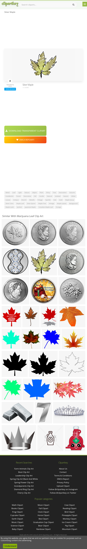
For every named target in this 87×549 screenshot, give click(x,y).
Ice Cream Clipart (69, 522)
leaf (13, 193)
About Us (63, 468)
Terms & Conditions (63, 475)
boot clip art (24, 472)
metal (7, 193)
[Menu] (84, 4)
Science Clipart (17, 525)
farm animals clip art (24, 468)
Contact (63, 472)
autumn (72, 193)
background (73, 203)
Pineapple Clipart (69, 515)
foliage (40, 200)
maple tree (42, 203)
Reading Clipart (69, 508)
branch (24, 200)
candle (41, 196)
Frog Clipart (17, 512)
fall (35, 196)
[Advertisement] (43, 31)
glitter (73, 196)
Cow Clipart (69, 505)
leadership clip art (23, 475)
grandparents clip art (24, 486)
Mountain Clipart (69, 529)
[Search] (73, 4)
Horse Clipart (43, 515)
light (20, 193)
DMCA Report (63, 479)
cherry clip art (23, 493)
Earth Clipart (17, 518)
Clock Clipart (43, 512)
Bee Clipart (43, 518)
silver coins (9, 203)
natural (49, 196)
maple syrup (69, 200)
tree (54, 193)
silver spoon (31, 203)
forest (18, 196)
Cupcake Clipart (17, 515)
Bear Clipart (43, 525)
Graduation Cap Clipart (43, 522)
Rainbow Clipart (43, 529)
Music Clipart (17, 522)
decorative (27, 196)
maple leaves (61, 203)
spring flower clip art (24, 482)
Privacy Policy (63, 482)
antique (16, 200)
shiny (48, 193)
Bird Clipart (70, 512)
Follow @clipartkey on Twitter (63, 493)
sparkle (48, 200)
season (65, 196)
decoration (62, 193)
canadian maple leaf (46, 207)
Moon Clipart (43, 505)
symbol (19, 207)
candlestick (9, 196)
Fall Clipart (43, 508)
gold (60, 200)
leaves (8, 200)
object (34, 193)
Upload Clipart (63, 486)
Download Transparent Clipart (25, 130)
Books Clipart (17, 508)
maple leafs (10, 207)
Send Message (10, 89)
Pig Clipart (69, 525)
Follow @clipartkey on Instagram (63, 489)
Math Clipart (17, 505)
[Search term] (48, 5)
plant (41, 193)
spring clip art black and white (24, 479)
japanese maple (30, 207)
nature (27, 193)
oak (54, 200)
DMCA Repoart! (25, 139)
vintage (51, 203)
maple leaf (20, 203)
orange (58, 207)
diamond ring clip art (24, 489)
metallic (32, 200)
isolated (57, 196)
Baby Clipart (17, 529)
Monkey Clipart (69, 518)
